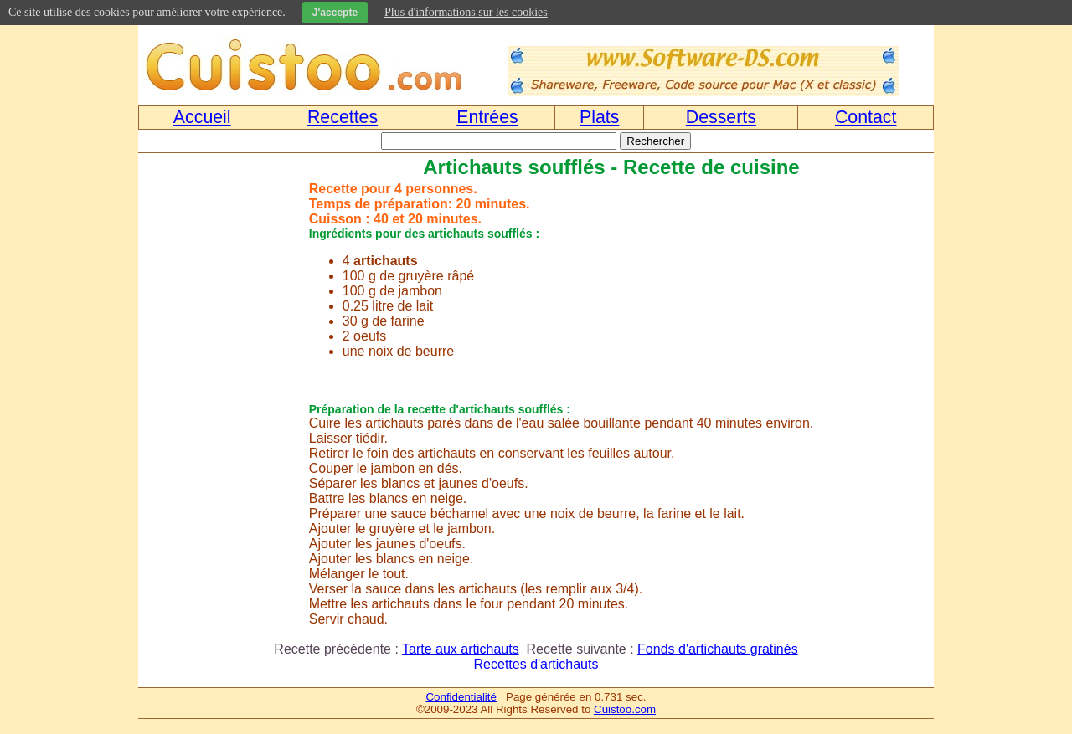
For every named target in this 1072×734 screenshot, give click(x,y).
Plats (599, 117)
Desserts (721, 117)
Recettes (342, 117)
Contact (866, 117)
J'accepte (335, 12)
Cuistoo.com (625, 709)
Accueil (202, 117)
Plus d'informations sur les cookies (466, 12)
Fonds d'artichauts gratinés (717, 649)
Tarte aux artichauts (460, 649)
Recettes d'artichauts (536, 664)
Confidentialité (460, 696)
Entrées (487, 117)
